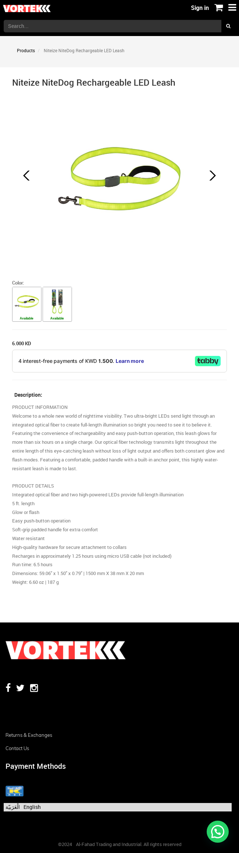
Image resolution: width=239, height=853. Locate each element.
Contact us (17, 748)
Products (26, 50)
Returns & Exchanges (29, 735)
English (32, 806)
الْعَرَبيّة (13, 806)
